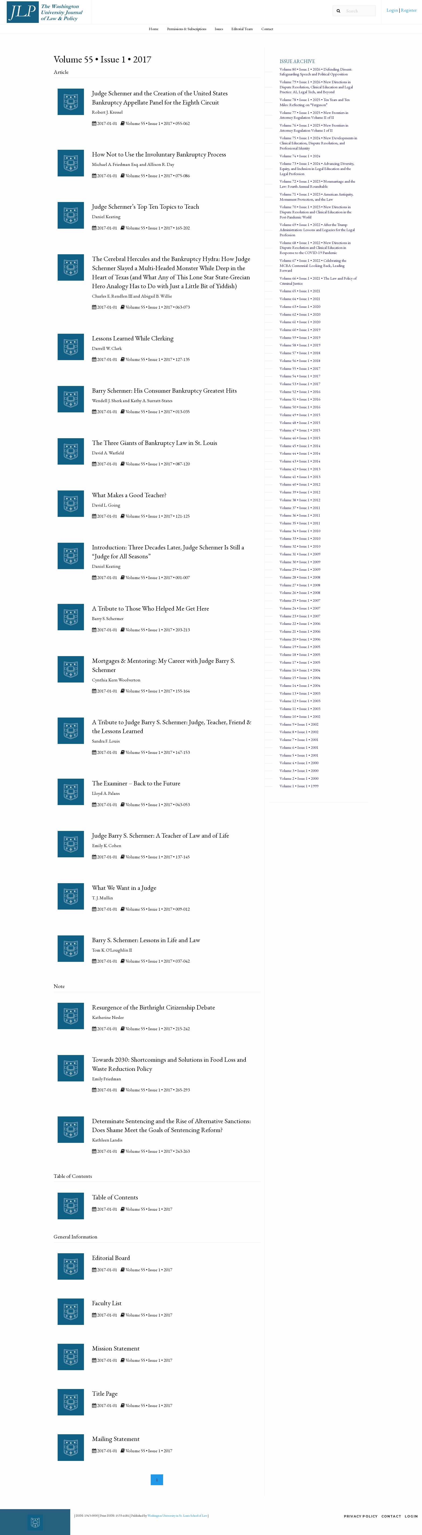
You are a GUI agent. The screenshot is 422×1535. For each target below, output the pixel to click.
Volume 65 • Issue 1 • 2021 (300, 290)
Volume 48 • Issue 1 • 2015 (300, 422)
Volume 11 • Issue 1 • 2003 (300, 708)
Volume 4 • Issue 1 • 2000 (299, 762)
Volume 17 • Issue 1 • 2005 (300, 662)
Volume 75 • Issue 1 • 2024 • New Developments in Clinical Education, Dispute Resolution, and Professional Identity (318, 142)
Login (393, 10)
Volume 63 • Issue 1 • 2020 (300, 306)
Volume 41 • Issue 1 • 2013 (300, 476)
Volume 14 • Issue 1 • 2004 (300, 685)
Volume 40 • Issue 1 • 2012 (300, 484)
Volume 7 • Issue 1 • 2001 (299, 739)
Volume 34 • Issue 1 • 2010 (300, 530)
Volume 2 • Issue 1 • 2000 (299, 778)
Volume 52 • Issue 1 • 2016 (300, 391)
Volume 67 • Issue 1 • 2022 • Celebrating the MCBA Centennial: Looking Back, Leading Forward (313, 265)
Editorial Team (242, 28)
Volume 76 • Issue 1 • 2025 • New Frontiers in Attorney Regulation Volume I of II (314, 128)
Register (408, 10)
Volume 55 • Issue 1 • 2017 (300, 368)
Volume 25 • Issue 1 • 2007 (300, 600)
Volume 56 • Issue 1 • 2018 (300, 360)
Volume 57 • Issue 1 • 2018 (300, 352)
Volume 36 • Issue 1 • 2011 (300, 515)
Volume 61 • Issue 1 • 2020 (300, 321)
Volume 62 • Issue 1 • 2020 (300, 314)
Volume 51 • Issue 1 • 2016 (300, 399)
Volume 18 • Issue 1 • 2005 (300, 654)
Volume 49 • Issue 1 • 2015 (300, 414)
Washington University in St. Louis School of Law (177, 1515)
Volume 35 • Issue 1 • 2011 (300, 522)
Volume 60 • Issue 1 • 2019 (300, 329)
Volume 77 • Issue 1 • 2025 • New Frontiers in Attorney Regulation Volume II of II (314, 115)
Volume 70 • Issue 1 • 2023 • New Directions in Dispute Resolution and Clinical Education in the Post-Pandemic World (315, 211)
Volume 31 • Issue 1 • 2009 (300, 553)
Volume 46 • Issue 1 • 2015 (300, 437)
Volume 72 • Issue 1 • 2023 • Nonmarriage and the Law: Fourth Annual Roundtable (317, 184)
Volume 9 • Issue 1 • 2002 (299, 724)
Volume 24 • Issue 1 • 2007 (300, 608)
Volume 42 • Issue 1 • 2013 (300, 468)
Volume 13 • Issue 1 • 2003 (300, 693)
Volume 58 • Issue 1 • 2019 (300, 344)
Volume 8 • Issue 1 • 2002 (299, 731)
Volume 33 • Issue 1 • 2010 (300, 538)
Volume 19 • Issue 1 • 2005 (300, 646)
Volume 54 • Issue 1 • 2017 (300, 375)
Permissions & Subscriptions (186, 28)
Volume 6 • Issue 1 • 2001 (299, 747)
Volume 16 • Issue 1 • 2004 (300, 670)
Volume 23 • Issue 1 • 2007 (300, 615)
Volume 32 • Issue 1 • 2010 (300, 546)
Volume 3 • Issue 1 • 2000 (299, 770)
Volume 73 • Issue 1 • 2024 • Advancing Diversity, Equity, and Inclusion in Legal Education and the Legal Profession (317, 168)
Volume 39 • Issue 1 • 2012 (300, 492)
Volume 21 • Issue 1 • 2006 (300, 631)
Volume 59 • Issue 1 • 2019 (300, 337)
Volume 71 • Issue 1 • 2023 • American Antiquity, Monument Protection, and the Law (316, 197)
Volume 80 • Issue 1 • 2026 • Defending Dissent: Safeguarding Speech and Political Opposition (316, 72)
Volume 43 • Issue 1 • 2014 (300, 461)
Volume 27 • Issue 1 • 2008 (300, 584)
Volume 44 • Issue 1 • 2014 (300, 453)
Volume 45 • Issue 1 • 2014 (300, 445)
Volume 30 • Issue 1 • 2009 (300, 561)
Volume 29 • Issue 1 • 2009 (300, 569)
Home (154, 28)
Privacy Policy (361, 1516)
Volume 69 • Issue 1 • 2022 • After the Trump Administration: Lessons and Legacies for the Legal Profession (317, 229)
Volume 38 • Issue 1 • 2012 (300, 499)
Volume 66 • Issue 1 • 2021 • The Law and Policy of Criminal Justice (318, 281)
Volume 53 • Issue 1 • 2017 (300, 383)
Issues (219, 28)
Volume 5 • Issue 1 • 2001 (299, 755)
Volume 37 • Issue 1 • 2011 (300, 507)
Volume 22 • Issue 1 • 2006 (300, 623)
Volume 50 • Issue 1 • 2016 (300, 406)
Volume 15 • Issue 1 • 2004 (300, 677)
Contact (267, 28)
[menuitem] (402, 11)
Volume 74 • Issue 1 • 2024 (300, 155)
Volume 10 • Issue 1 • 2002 (300, 716)
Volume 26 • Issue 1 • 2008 (300, 592)
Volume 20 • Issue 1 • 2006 (300, 639)
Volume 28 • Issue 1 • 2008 (300, 577)
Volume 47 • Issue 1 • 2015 (300, 430)
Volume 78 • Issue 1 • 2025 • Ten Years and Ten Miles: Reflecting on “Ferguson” (315, 102)
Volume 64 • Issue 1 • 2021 (300, 298)
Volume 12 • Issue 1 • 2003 (300, 700)
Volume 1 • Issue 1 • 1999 (299, 785)
